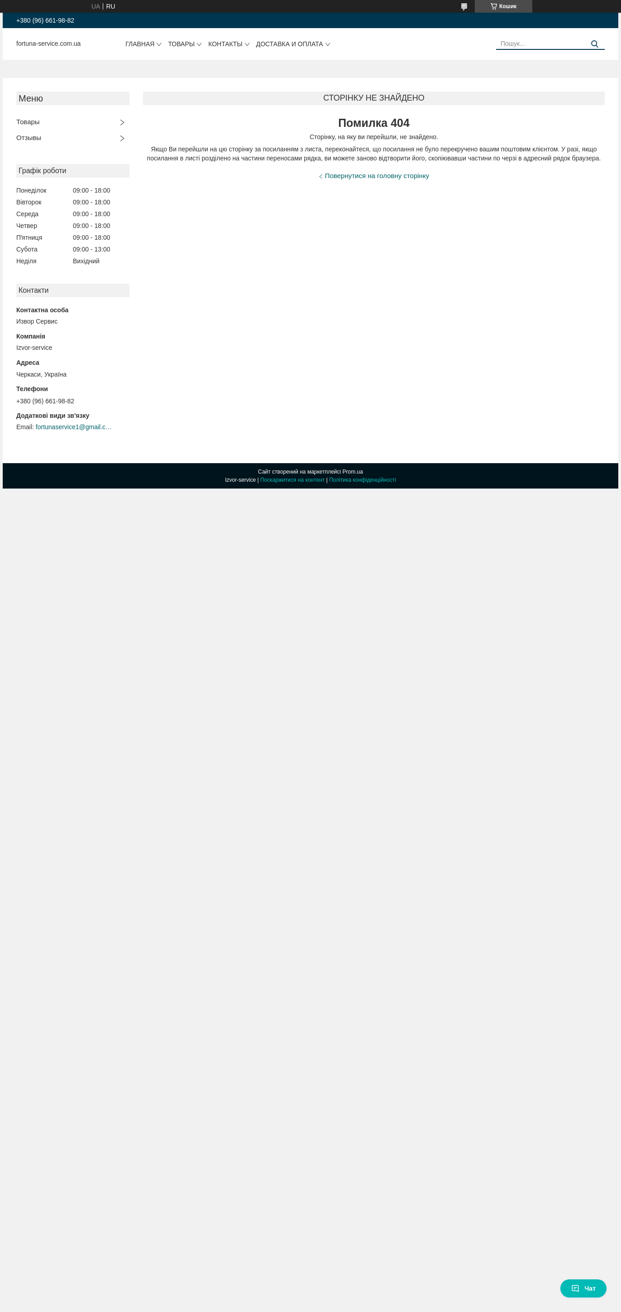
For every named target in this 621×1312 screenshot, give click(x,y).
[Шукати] (594, 44)
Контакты (225, 44)
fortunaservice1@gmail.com (74, 427)
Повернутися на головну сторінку (377, 175)
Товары (181, 44)
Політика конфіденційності (362, 480)
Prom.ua (353, 472)
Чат (583, 1288)
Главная (139, 44)
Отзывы (28, 137)
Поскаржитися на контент (292, 480)
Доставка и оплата (289, 44)
